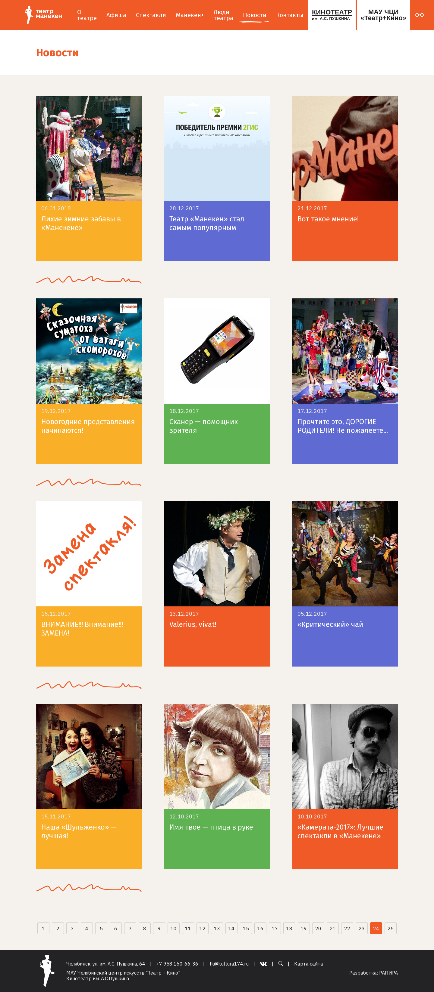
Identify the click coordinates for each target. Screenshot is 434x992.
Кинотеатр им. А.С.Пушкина (97, 978)
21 (333, 929)
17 (275, 929)
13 (217, 929)
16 (260, 929)
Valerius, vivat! (192, 624)
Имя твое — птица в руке (211, 827)
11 (188, 929)
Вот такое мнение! (328, 219)
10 (174, 929)
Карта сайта (308, 964)
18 (289, 929)
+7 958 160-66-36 (177, 964)
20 (318, 929)
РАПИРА (388, 973)
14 (231, 929)
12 (203, 929)
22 (347, 929)
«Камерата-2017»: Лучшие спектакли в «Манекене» (340, 831)
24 (376, 929)
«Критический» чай (330, 624)
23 (362, 929)
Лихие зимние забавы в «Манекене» (81, 223)
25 (391, 929)
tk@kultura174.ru (229, 964)
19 (304, 929)
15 (246, 929)
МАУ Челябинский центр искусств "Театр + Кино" (123, 973)
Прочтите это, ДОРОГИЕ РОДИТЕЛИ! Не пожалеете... (342, 426)
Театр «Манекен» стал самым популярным (206, 223)
